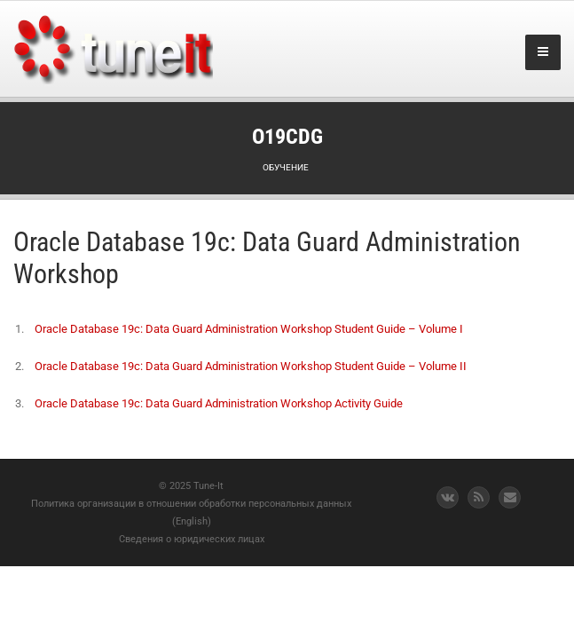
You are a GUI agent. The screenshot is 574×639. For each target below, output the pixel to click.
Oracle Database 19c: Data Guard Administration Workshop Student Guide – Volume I (249, 328)
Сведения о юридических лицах (191, 539)
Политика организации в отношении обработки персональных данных (191, 503)
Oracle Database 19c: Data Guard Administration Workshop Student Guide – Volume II (251, 366)
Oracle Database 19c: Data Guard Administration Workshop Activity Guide (219, 403)
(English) (191, 521)
